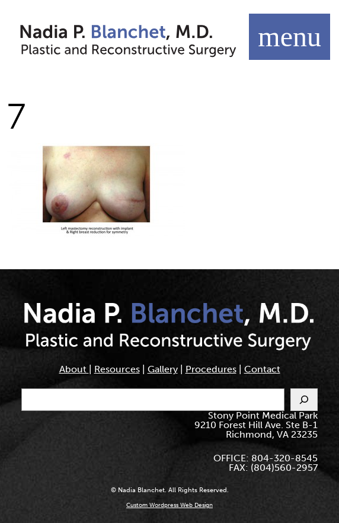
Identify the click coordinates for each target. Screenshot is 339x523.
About (74, 369)
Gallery (163, 369)
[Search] (304, 399)
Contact (262, 369)
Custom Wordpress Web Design (169, 505)
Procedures (211, 369)
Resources (117, 369)
